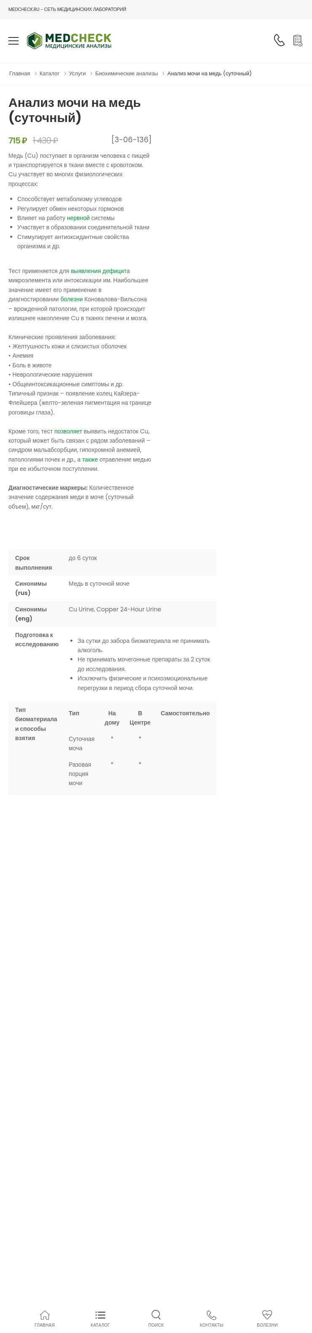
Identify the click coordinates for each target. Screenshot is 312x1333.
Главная (19, 73)
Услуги (77, 73)
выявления (86, 271)
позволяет (68, 431)
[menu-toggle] (13, 41)
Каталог (49, 73)
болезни (71, 299)
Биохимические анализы (126, 73)
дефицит (114, 271)
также (90, 459)
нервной (78, 218)
